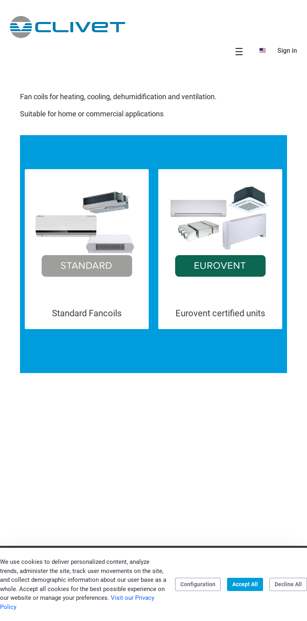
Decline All (288, 584)
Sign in (287, 50)
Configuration (197, 584)
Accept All (245, 584)
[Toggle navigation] (239, 51)
